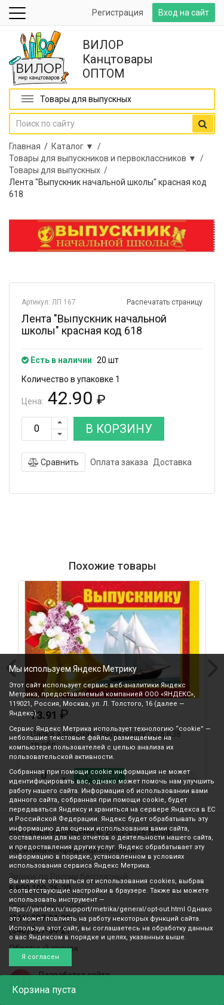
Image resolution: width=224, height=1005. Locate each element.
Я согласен (40, 957)
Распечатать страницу (164, 302)
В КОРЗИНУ (118, 429)
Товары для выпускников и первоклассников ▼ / (108, 158)
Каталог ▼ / (78, 146)
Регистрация (117, 12)
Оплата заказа (119, 462)
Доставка (172, 462)
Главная (25, 146)
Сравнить (53, 462)
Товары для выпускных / (60, 170)
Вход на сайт (183, 12)
